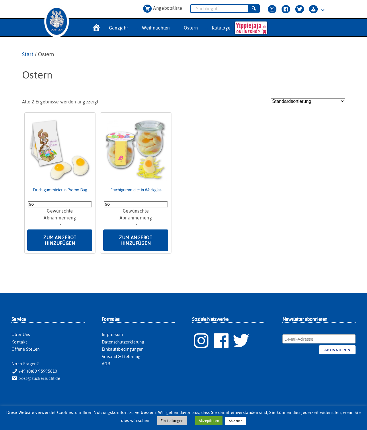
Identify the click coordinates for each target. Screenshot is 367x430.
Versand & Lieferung (121, 356)
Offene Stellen (25, 349)
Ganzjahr (118, 27)
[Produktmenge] (60, 204)
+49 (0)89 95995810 (34, 371)
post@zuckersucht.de (35, 378)
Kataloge (221, 27)
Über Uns (20, 334)
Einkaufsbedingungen (123, 349)
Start (28, 54)
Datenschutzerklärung (123, 341)
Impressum (112, 334)
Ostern (191, 27)
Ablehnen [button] (236, 421)
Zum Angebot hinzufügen (60, 240)
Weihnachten (156, 27)
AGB (106, 363)
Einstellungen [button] (172, 421)
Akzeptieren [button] (209, 421)
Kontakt (19, 341)
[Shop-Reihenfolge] (308, 101)
